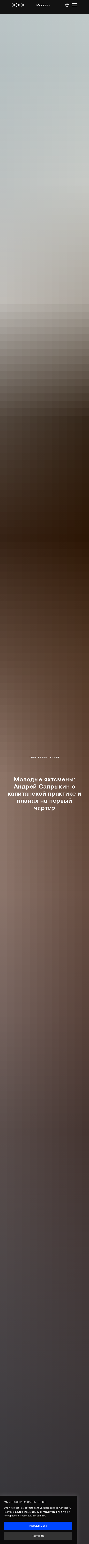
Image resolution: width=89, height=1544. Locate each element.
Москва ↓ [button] (43, 5)
